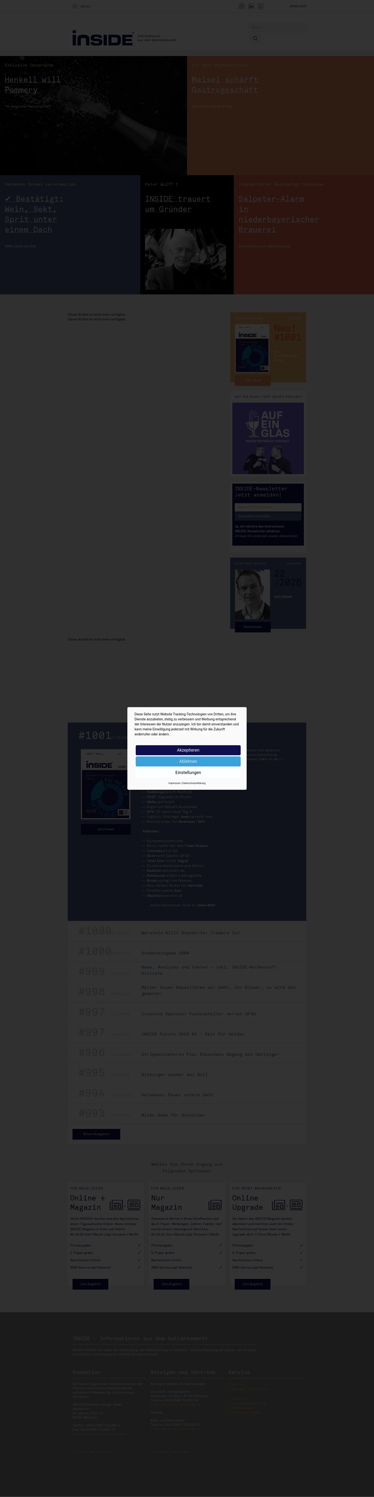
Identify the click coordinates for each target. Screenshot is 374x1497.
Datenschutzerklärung (193, 783)
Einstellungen (188, 772)
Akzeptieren (188, 750)
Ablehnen (188, 761)
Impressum (174, 783)
